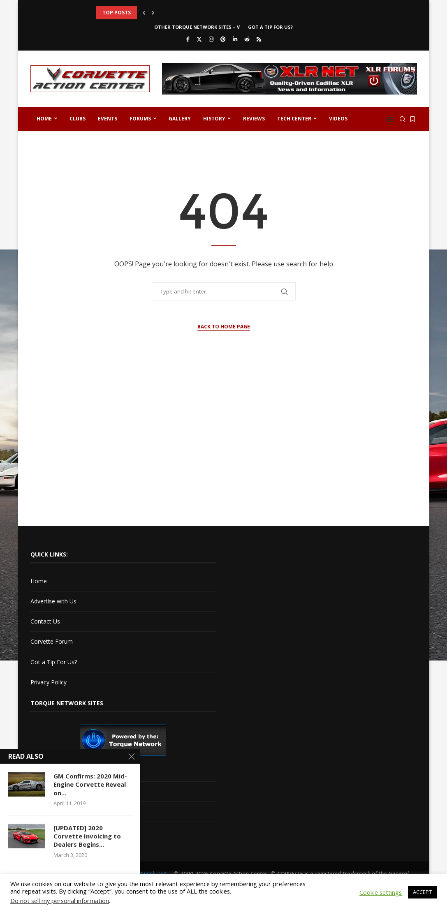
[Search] (402, 119)
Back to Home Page (223, 326)
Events (107, 118)
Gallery (180, 118)
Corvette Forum (51, 641)
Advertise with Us (53, 601)
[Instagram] (211, 39)
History (214, 118)
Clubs (77, 118)
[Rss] (259, 39)
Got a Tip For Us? (270, 27)
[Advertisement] (223, 447)
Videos (338, 118)
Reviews (254, 118)
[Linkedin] (235, 39)
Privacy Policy (48, 682)
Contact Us (45, 621)
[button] (144, 12)
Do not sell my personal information (59, 900)
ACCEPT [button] (422, 892)
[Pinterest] (223, 39)
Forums (140, 118)
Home (44, 118)
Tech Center (294, 118)
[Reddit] (247, 39)
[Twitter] (199, 39)
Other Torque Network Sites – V (197, 27)
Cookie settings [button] (380, 892)
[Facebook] (188, 39)
